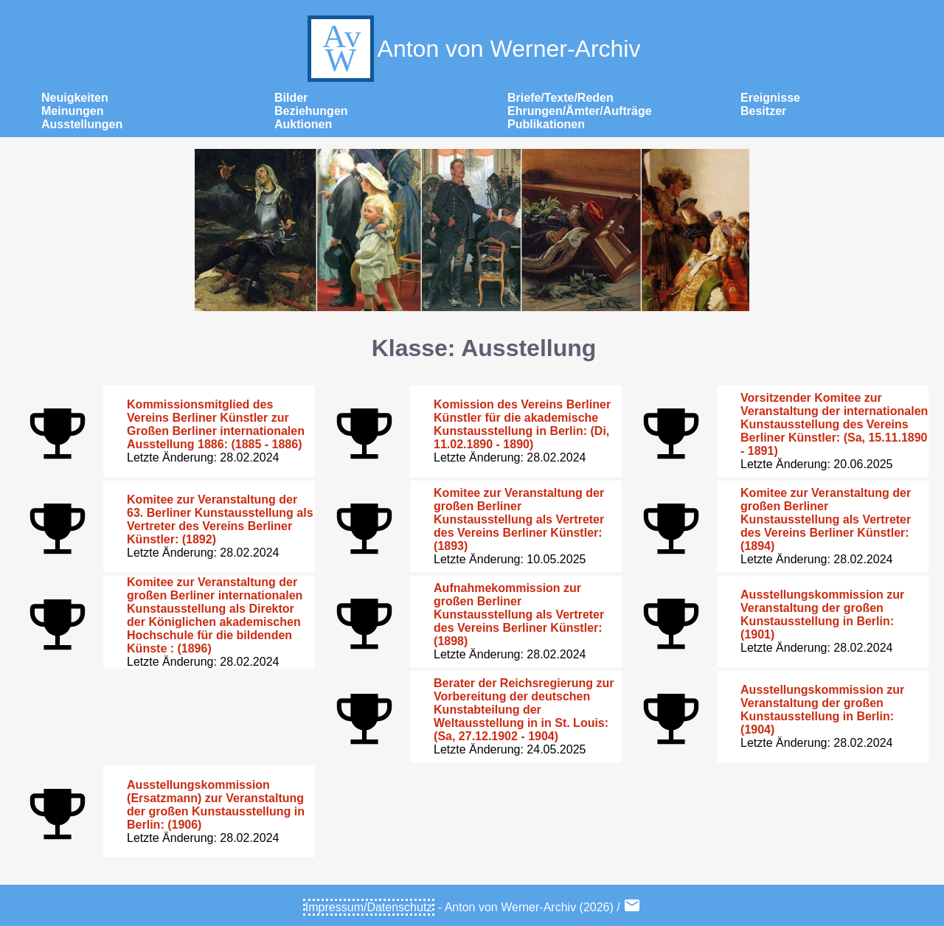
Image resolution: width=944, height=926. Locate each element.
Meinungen (72, 111)
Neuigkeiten (74, 97)
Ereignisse (770, 97)
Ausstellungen (81, 124)
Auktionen (303, 124)
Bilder (291, 97)
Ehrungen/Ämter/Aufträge (579, 111)
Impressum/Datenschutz (369, 907)
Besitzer (763, 111)
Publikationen (546, 124)
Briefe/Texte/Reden (560, 97)
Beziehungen (311, 111)
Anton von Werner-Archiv (472, 49)
